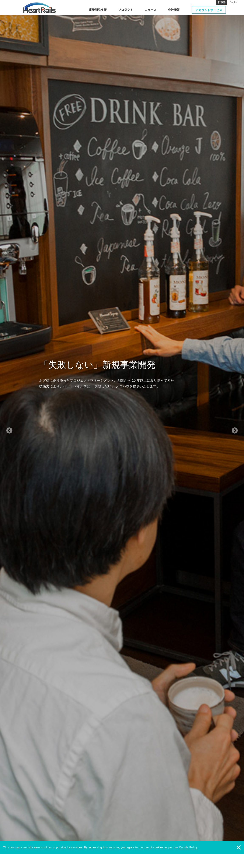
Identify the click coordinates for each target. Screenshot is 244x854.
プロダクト (125, 9)
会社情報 (174, 9)
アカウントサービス (208, 10)
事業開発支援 (98, 9)
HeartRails (39, 7)
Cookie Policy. (188, 847)
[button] (18, 427)
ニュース (150, 9)
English (234, 2)
